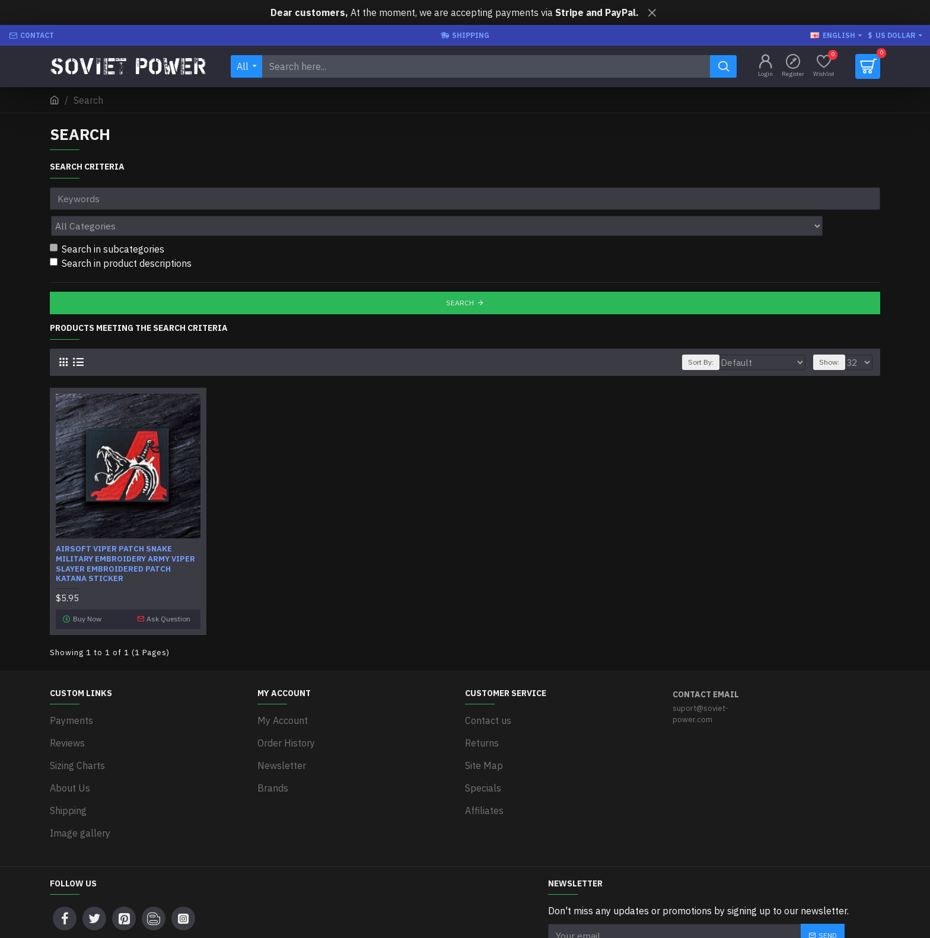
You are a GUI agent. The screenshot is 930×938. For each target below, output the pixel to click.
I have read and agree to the (647, 897)
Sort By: (721, 335)
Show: (833, 335)
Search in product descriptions (121, 237)
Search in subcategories (107, 223)
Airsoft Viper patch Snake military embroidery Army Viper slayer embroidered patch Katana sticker (125, 538)
